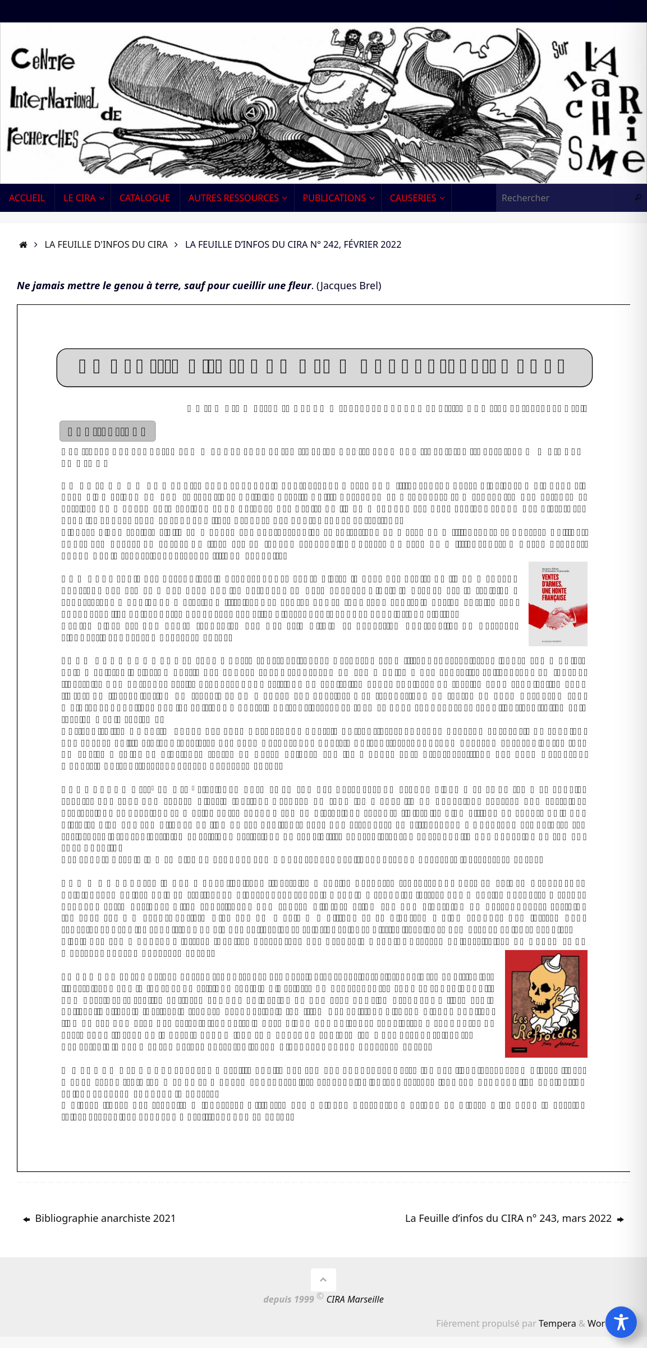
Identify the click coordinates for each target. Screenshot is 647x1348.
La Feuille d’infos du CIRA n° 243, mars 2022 (514, 1218)
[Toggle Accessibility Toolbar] (621, 1322)
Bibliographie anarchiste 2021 (99, 1218)
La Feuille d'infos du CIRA (106, 244)
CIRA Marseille (355, 1299)
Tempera (557, 1323)
